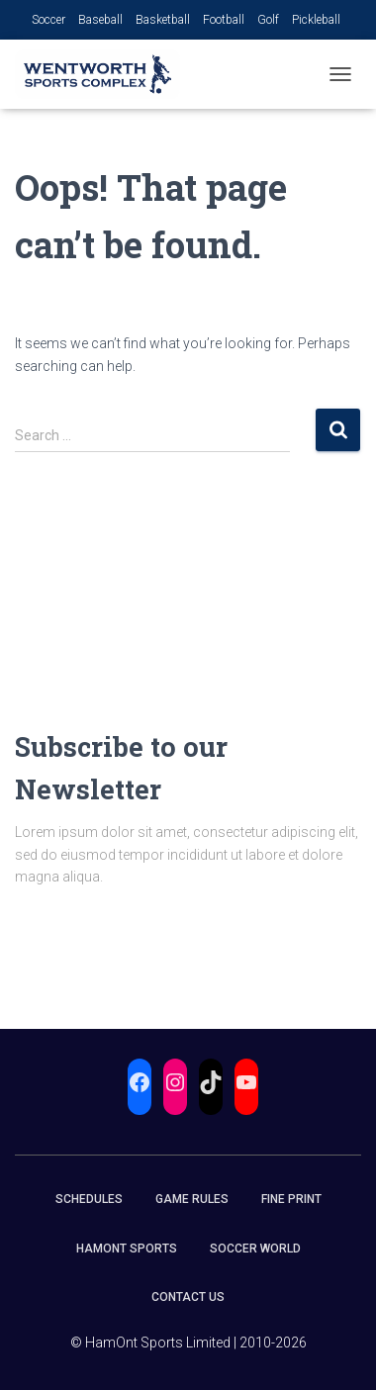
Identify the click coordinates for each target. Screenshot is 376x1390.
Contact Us (188, 1297)
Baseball (100, 20)
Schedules (89, 1199)
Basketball (163, 20)
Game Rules (192, 1199)
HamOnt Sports (126, 1248)
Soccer (48, 20)
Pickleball (316, 20)
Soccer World (255, 1248)
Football (223, 20)
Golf (268, 20)
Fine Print (291, 1199)
